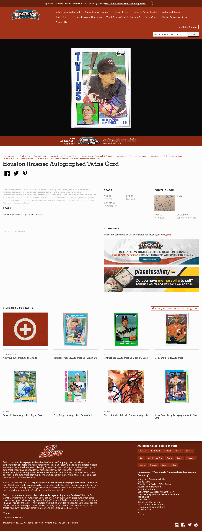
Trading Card (25, 156)
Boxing (142, 465)
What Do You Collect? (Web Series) (154, 484)
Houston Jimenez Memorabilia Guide (85, 158)
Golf (141, 458)
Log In (141, 514)
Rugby (164, 465)
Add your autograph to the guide (175, 308)
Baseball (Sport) (40, 156)
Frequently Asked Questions (87, 17)
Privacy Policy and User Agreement (61, 522)
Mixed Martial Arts (155, 458)
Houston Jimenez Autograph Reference (96, 156)
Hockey (178, 451)
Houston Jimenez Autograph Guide (63, 156)
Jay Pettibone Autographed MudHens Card (126, 358)
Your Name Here (10, 354)
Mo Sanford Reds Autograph (168, 358)
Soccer (179, 458)
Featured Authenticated (145, 11)
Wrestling (190, 458)
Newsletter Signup (187, 26)
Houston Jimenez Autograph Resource (131, 156)
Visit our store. (71, 507)
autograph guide (54, 490)
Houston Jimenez (9, 156)
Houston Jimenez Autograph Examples (18, 158)
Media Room (144, 499)
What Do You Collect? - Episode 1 (123, 17)
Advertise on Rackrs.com (14, 231)
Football (167, 451)
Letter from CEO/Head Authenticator (156, 492)
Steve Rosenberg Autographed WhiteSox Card (175, 416)
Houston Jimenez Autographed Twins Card (75, 358)
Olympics (153, 465)
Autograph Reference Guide (151, 479)
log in (157, 234)
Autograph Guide (171, 11)
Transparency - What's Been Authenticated (159, 494)
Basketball (155, 451)
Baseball (143, 451)
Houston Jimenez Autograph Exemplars (52, 158)
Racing (169, 458)
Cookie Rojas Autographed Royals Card (23, 415)
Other (173, 465)
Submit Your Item (146, 489)
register (167, 234)
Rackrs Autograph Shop (174, 17)
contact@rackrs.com (13, 517)
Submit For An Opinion (97, 11)
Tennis (188, 451)
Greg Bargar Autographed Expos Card (72, 415)
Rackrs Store (151, 17)
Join (139, 512)
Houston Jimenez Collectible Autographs (166, 156)
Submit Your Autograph (68, 11)
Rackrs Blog (62, 17)
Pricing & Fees (121, 11)
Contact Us (61, 22)
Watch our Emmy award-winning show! (125, 3)
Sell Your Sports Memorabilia (152, 504)
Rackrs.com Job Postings (150, 502)
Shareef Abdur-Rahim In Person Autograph (126, 415)
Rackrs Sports (144, 509)
